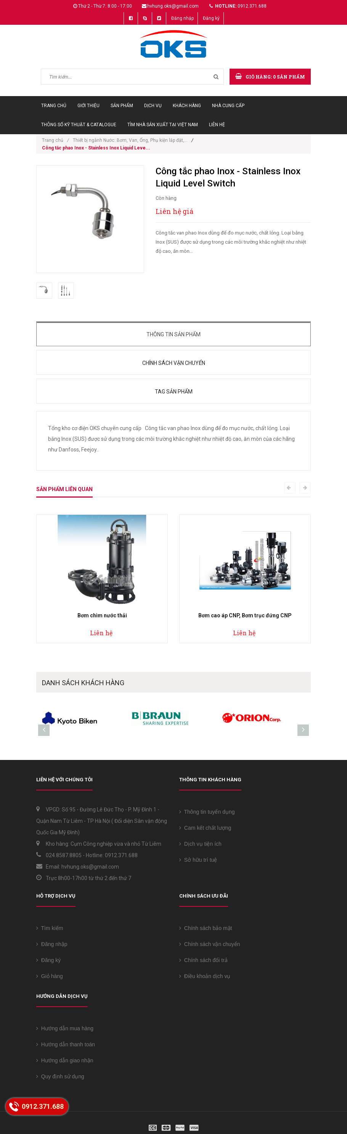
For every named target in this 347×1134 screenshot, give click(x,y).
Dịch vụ (153, 105)
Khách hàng (187, 105)
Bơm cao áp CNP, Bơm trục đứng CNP (245, 615)
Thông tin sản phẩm (173, 334)
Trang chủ (53, 105)
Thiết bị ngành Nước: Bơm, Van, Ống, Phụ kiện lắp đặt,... (130, 140)
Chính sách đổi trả (203, 960)
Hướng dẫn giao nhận (64, 1060)
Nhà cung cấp (228, 105)
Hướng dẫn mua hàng (64, 1028)
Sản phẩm (122, 105)
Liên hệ (217, 124)
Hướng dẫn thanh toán (65, 1044)
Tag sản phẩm (174, 392)
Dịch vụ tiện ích (200, 844)
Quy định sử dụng (60, 1076)
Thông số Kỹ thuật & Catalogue (78, 124)
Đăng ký (211, 18)
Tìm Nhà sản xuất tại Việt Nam (162, 124)
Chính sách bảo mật (205, 928)
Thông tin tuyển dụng (207, 812)
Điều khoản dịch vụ (204, 976)
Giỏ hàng (49, 976)
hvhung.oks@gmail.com (173, 6)
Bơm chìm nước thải (102, 615)
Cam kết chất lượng (205, 828)
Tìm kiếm (49, 928)
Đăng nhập (182, 18)
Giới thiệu (88, 105)
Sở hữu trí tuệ (198, 860)
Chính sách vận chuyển (173, 363)
